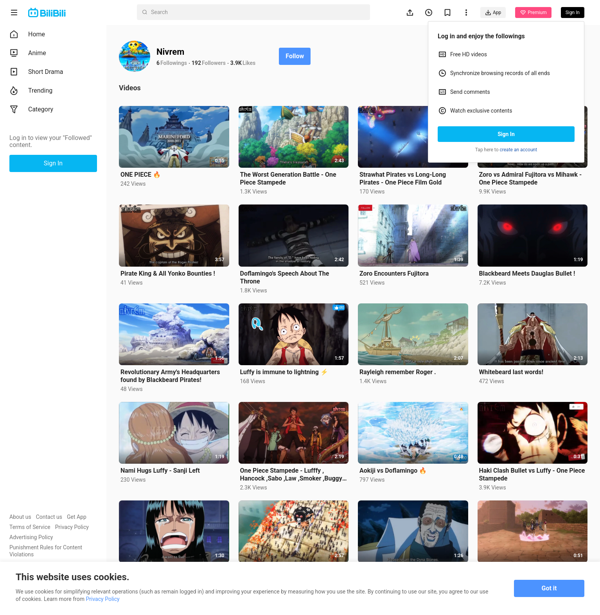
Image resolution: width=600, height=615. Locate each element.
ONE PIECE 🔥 (140, 174)
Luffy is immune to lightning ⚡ (284, 372)
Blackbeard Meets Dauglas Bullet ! (527, 273)
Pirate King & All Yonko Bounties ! (167, 273)
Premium (533, 12)
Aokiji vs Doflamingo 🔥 (393, 470)
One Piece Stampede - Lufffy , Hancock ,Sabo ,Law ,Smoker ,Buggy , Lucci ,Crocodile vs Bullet (292, 474)
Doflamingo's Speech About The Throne (284, 277)
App (493, 12)
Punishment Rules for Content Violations (45, 551)
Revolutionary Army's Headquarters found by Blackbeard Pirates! (170, 376)
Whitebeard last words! (511, 372)
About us (20, 517)
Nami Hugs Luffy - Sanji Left (160, 470)
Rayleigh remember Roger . (397, 372)
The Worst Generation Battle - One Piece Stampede (288, 178)
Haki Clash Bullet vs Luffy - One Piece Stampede (532, 474)
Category (31, 109)
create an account (518, 149)
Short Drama (36, 72)
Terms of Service (29, 527)
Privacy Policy (72, 527)
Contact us (49, 517)
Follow (295, 56)
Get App (76, 517)
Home (27, 34)
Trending (30, 90)
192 (196, 63)
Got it (549, 588)
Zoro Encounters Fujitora (394, 273)
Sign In (506, 134)
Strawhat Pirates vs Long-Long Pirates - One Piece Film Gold (402, 178)
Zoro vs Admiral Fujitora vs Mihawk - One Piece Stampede (530, 178)
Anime (27, 53)
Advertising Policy (31, 537)
